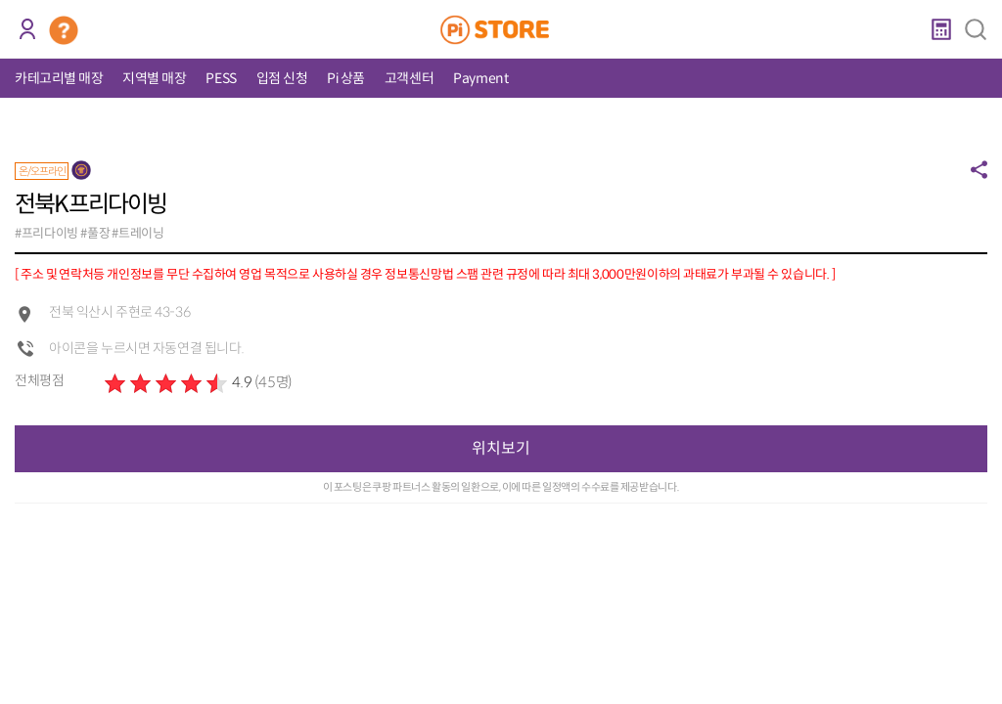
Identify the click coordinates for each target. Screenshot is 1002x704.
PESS (220, 78)
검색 (975, 29)
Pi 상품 (346, 78)
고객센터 (409, 78)
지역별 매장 (154, 78)
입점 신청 (282, 78)
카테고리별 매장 (59, 78)
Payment (480, 78)
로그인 (27, 29)
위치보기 (501, 448)
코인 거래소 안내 (63, 30)
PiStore (501, 29)
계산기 (941, 29)
